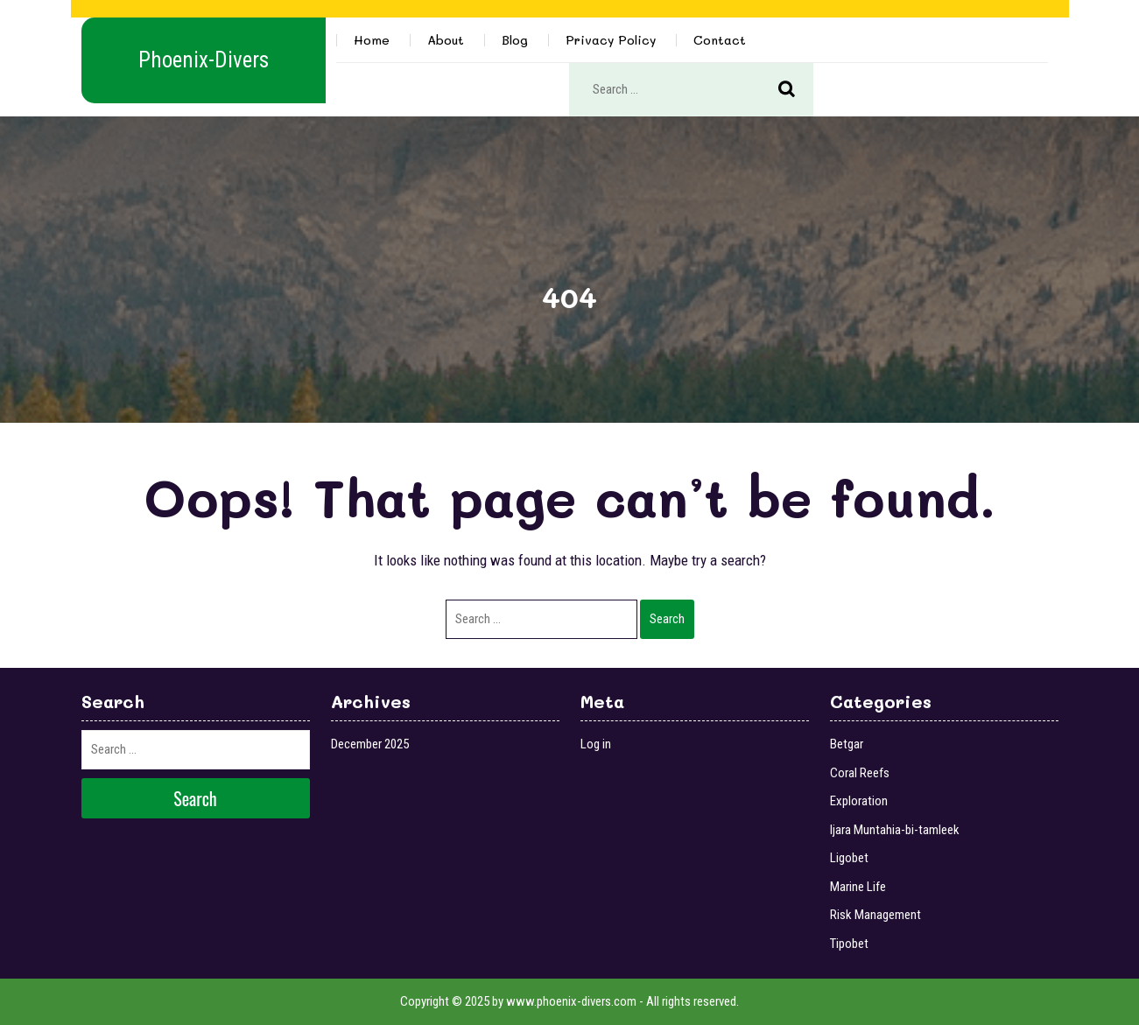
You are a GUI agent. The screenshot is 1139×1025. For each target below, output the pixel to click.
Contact (719, 40)
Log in (595, 744)
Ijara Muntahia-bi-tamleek (895, 830)
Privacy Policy (611, 40)
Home (372, 40)
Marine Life (858, 887)
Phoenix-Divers (203, 60)
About (445, 40)
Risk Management (875, 915)
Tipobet (849, 943)
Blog (515, 40)
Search (795, 90)
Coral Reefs (859, 773)
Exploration (859, 801)
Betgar (846, 744)
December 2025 (370, 744)
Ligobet (849, 858)
